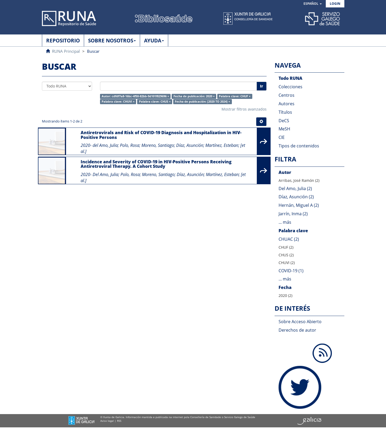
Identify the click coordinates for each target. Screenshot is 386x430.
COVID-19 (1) (291, 271)
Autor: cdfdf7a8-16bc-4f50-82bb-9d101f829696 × (135, 96)
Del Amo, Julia (105, 174)
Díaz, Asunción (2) (296, 197)
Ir (261, 86)
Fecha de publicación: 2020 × (194, 96)
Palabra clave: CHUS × (155, 101)
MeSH (284, 129)
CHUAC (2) (289, 239)
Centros (286, 95)
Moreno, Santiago (157, 145)
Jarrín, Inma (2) (293, 214)
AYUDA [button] (154, 40)
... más (285, 222)
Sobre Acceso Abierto (300, 321)
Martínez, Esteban (221, 145)
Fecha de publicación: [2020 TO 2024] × (202, 101)
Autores (286, 104)
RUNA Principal (66, 51)
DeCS (284, 121)
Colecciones (290, 87)
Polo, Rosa (129, 145)
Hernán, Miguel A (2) (299, 205)
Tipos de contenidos (299, 146)
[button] (313, 4)
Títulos (285, 112)
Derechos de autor (297, 330)
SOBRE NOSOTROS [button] (112, 40)
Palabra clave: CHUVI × (118, 101)
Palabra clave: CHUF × (234, 96)
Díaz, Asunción (189, 145)
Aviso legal (107, 421)
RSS (119, 421)
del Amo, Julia (105, 145)
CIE (282, 137)
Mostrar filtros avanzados (244, 109)
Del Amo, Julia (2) (295, 188)
